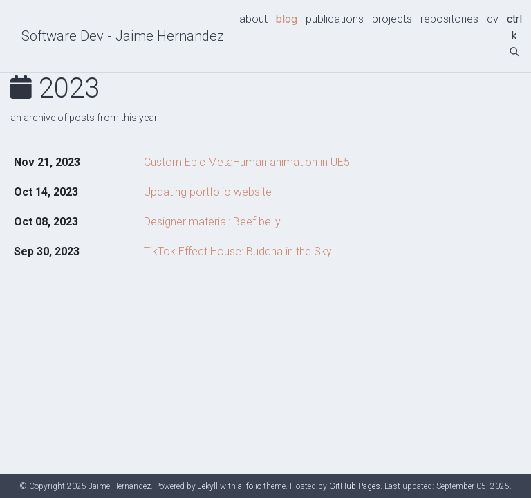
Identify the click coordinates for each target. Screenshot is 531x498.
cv (493, 19)
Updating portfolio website (208, 192)
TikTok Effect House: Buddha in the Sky (238, 251)
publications (335, 19)
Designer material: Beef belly (212, 221)
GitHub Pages (354, 486)
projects (392, 19)
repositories (449, 19)
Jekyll (208, 486)
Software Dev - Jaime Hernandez (122, 36)
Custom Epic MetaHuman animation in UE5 (247, 162)
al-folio (249, 486)
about (253, 19)
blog (286, 19)
